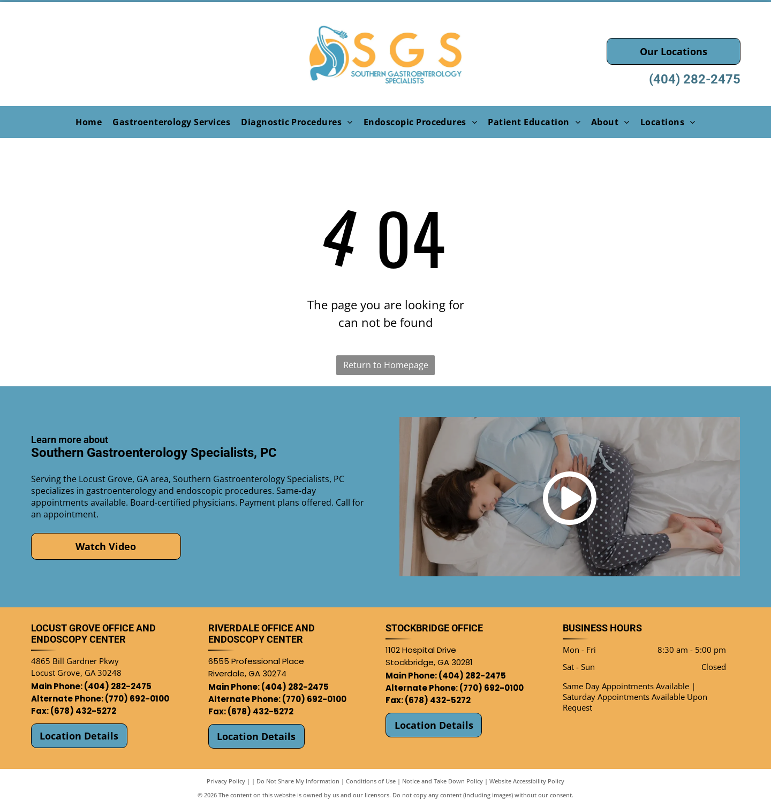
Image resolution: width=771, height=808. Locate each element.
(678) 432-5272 (83, 710)
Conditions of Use (371, 781)
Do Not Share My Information (297, 781)
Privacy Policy (226, 781)
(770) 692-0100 (137, 698)
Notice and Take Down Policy (442, 781)
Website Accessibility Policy (526, 781)
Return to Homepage (385, 365)
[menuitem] (88, 121)
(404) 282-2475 (694, 79)
